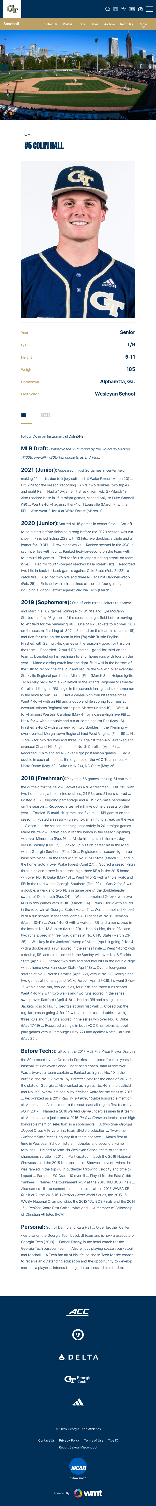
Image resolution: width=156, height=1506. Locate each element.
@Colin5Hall (75, 436)
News (94, 24)
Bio (23, 415)
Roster (67, 24)
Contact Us (46, 1440)
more (143, 24)
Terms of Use (93, 1440)
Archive (109, 24)
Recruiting (127, 24)
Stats (81, 24)
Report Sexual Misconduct (78, 1447)
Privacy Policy (69, 1440)
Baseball (11, 23)
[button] (108, 9)
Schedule (51, 24)
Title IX (113, 1440)
